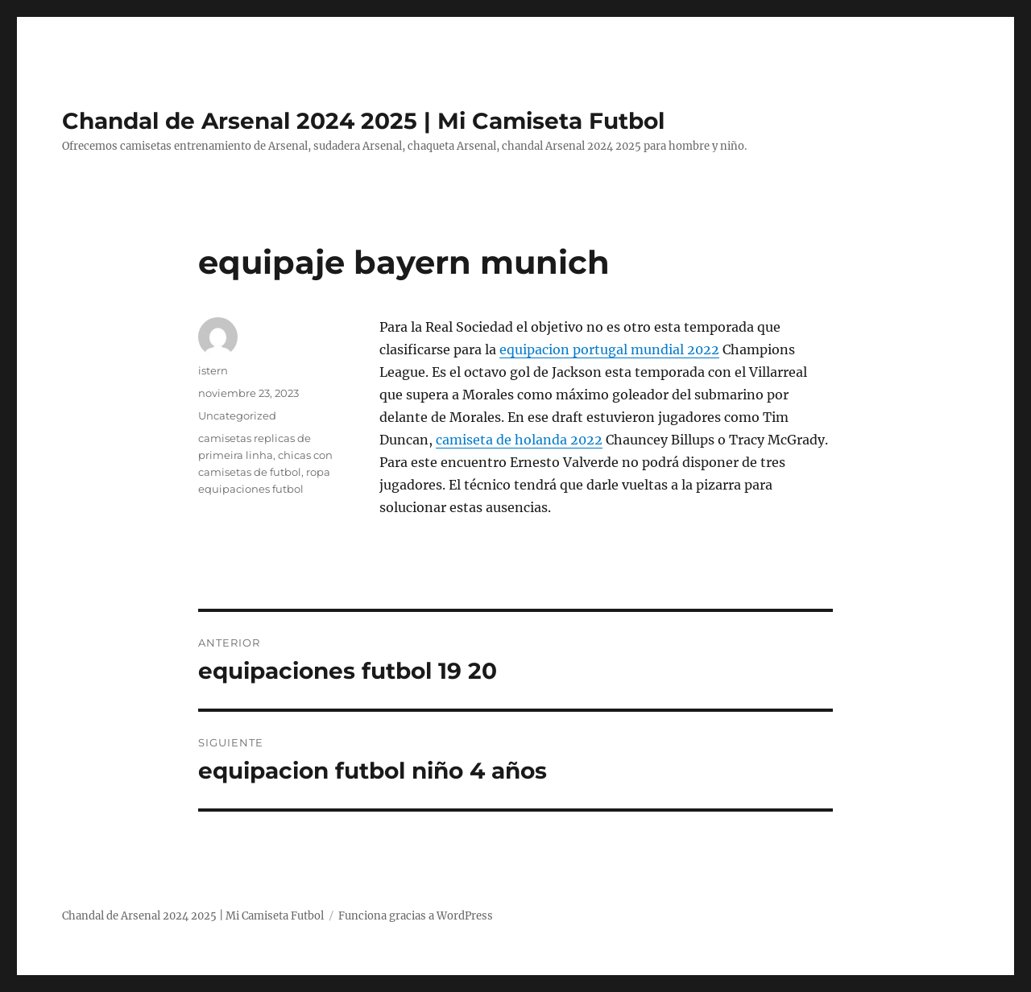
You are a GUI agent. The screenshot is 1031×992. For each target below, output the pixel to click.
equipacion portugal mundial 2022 (609, 349)
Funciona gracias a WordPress (415, 916)
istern (213, 370)
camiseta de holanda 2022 (519, 440)
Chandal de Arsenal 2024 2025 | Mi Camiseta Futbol (363, 120)
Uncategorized (237, 415)
